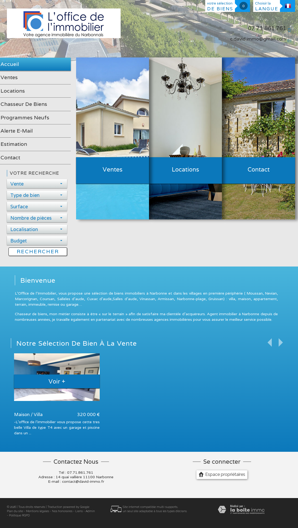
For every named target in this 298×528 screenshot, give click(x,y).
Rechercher (38, 251)
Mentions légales (37, 511)
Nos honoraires (62, 511)
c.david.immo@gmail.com (258, 39)
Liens (79, 511)
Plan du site (15, 511)
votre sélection (220, 6)
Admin (90, 511)
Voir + (57, 381)
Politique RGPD (19, 515)
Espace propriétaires (222, 474)
